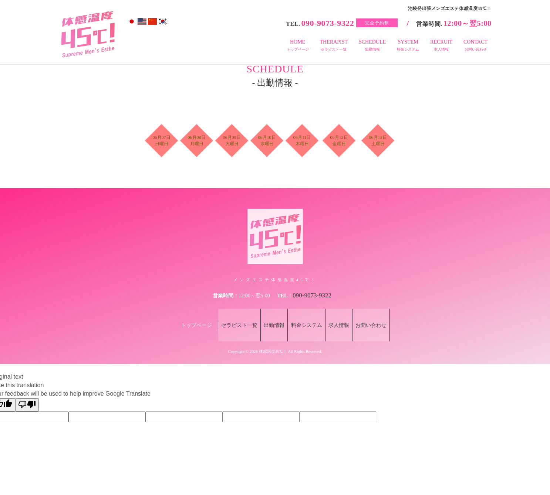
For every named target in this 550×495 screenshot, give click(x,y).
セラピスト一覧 (228, 313)
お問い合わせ (382, 313)
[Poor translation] (27, 381)
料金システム (306, 313)
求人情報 (344, 313)
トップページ (182, 313)
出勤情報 (268, 313)
